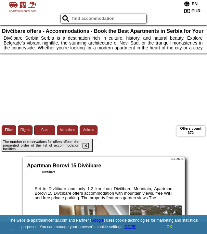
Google (97, 220)
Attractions (67, 130)
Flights (25, 130)
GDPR (130, 227)
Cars (44, 130)
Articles (88, 130)
